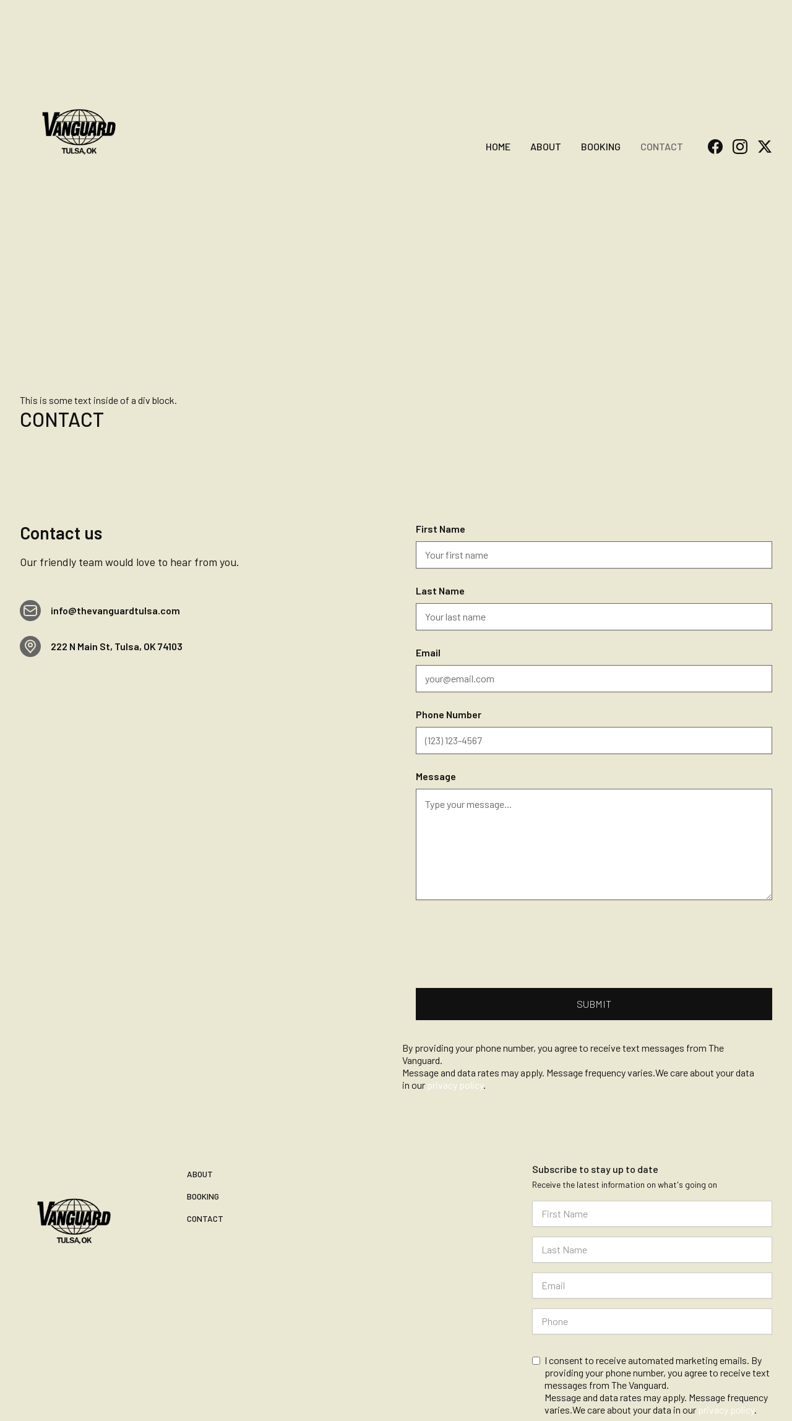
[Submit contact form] (594, 1004)
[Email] (594, 678)
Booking (601, 146)
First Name (440, 528)
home (498, 146)
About (545, 146)
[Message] (594, 844)
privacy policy (726, 1409)
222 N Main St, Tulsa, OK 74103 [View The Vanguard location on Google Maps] (117, 646)
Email (428, 652)
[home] (79, 128)
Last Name (440, 590)
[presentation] (510, 939)
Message (436, 776)
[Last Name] (594, 616)
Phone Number (448, 714)
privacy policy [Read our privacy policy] (455, 1085)
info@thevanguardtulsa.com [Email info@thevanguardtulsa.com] (115, 610)
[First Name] (594, 555)
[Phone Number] (594, 740)
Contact (661, 146)
